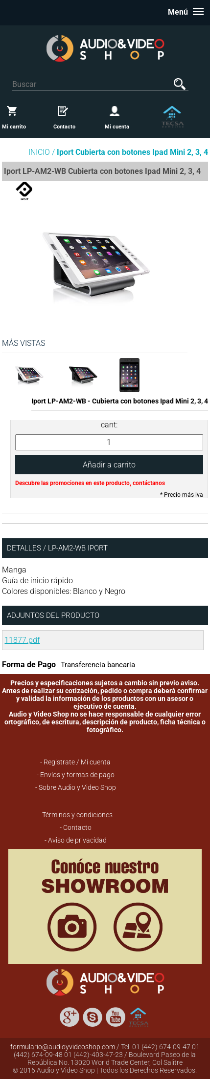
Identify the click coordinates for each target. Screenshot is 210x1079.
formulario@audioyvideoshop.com (62, 1047)
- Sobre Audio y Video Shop (75, 787)
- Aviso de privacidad (76, 840)
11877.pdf (22, 640)
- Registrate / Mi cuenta (75, 762)
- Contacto (76, 827)
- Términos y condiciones (76, 815)
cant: (109, 424)
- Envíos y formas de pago (76, 775)
